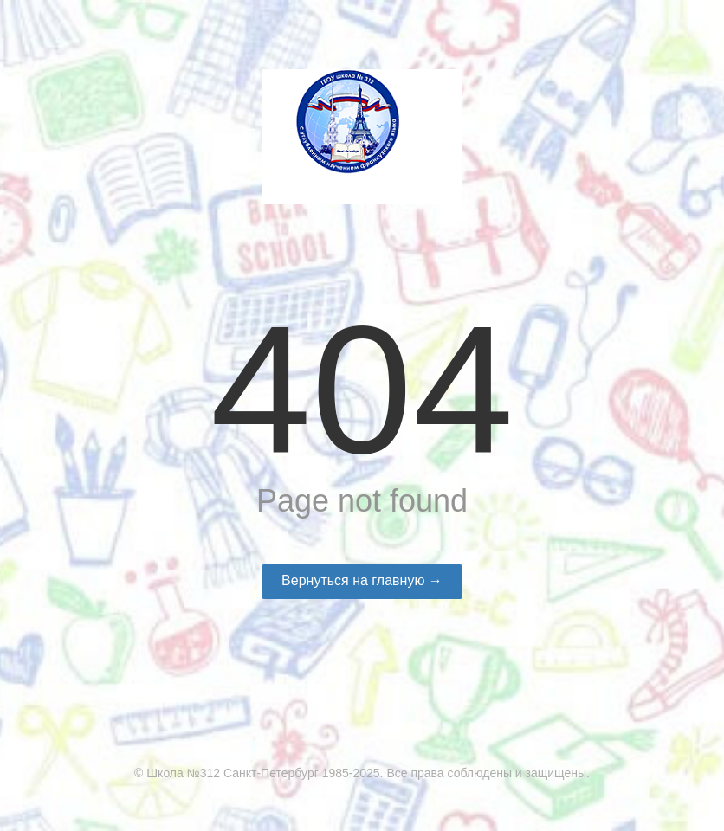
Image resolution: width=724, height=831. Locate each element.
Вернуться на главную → (362, 580)
